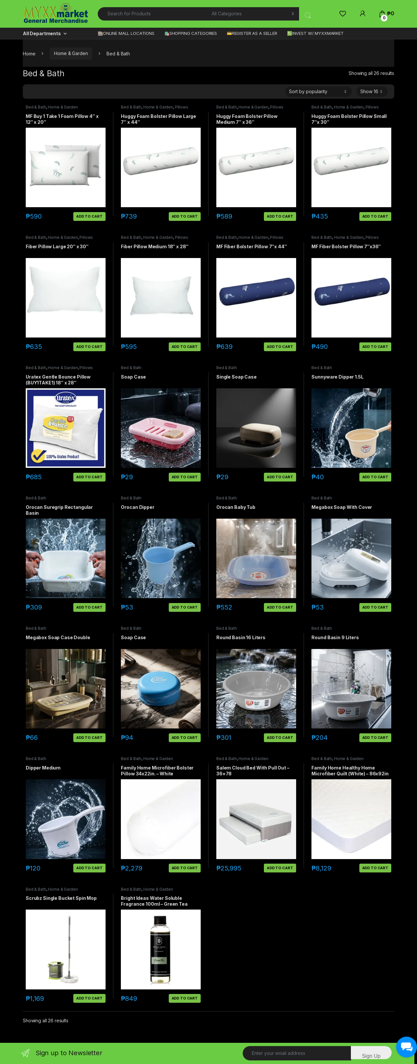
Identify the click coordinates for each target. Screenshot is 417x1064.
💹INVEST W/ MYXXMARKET (315, 33)
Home (29, 53)
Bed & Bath (36, 107)
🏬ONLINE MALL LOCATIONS (126, 33)
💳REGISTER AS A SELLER (252, 33)
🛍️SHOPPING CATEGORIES (190, 33)
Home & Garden (71, 53)
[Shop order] (318, 91)
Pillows (181, 107)
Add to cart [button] (89, 216)
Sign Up (371, 1056)
